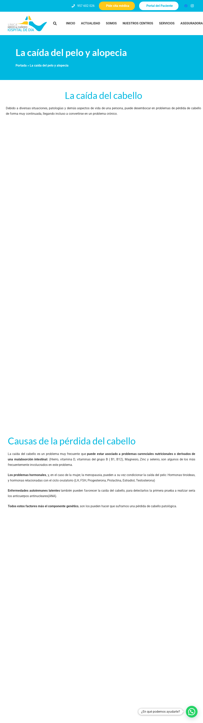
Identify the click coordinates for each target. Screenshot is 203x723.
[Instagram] (192, 6)
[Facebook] (186, 6)
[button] (55, 23)
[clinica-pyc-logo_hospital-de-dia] (27, 23)
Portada (21, 65)
